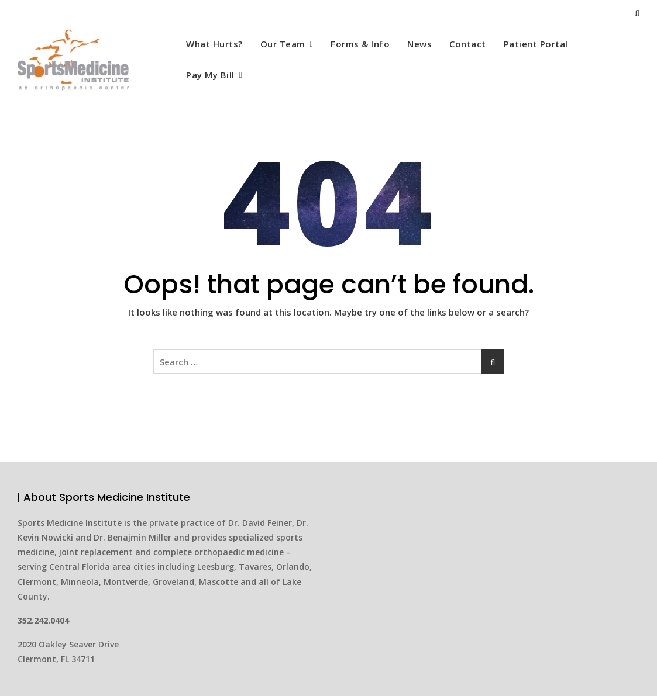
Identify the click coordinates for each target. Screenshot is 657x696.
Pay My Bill (210, 75)
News (419, 44)
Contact (467, 44)
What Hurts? (214, 44)
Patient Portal (536, 44)
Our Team (282, 44)
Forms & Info (360, 44)
